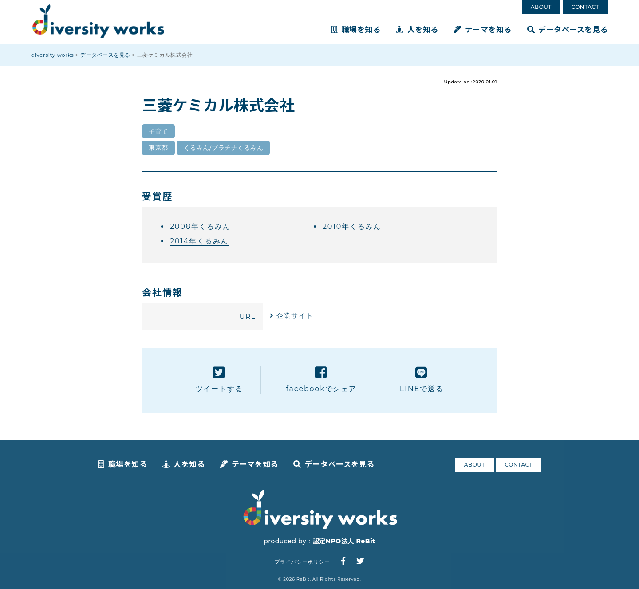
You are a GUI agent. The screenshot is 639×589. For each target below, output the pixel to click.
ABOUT (541, 7)
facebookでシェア (321, 379)
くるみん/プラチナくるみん (224, 148)
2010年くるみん (352, 226)
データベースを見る (567, 29)
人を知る (417, 29)
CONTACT (585, 7)
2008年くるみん (200, 226)
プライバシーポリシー (302, 561)
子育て (158, 131)
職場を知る (355, 29)
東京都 (158, 148)
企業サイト (295, 315)
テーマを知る (483, 29)
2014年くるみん (199, 241)
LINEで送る (422, 379)
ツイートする (219, 379)
